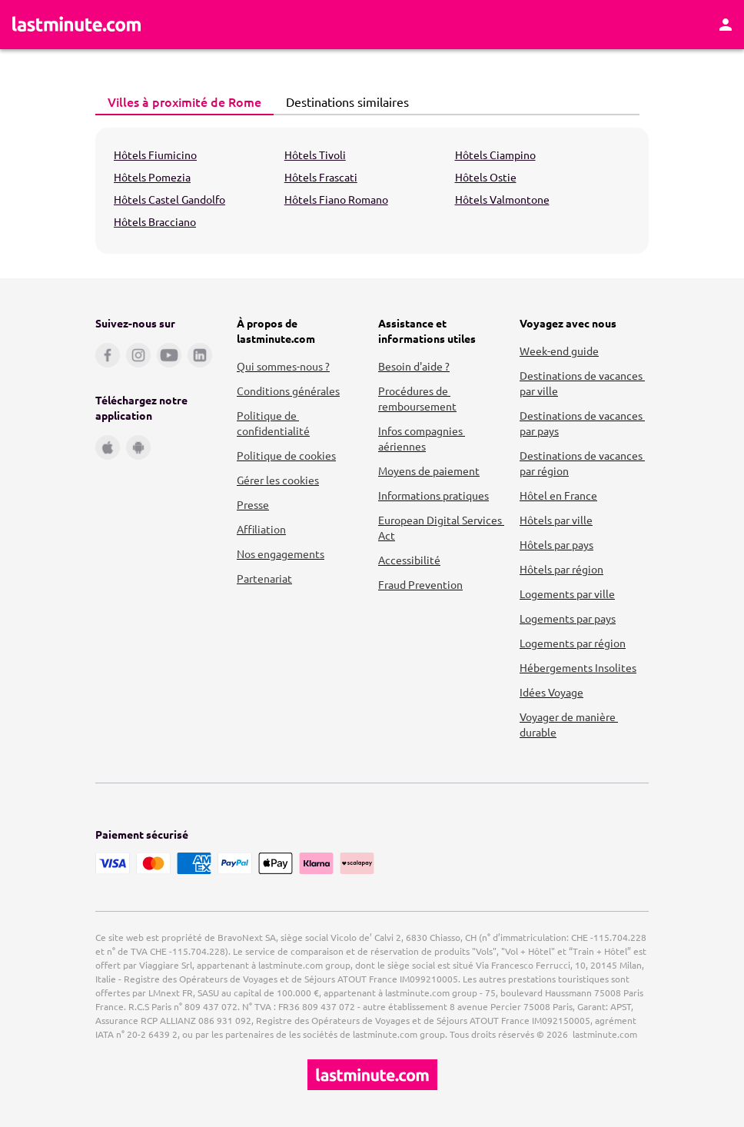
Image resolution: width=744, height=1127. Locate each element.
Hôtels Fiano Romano (336, 199)
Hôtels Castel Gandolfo (169, 199)
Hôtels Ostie (485, 177)
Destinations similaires (343, 101)
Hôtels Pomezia (152, 177)
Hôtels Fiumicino (155, 154)
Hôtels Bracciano (155, 221)
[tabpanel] (372, 191)
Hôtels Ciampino (495, 154)
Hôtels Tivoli (315, 154)
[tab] (184, 102)
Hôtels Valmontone (502, 199)
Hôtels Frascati (320, 177)
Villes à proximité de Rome (180, 101)
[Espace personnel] (725, 24)
